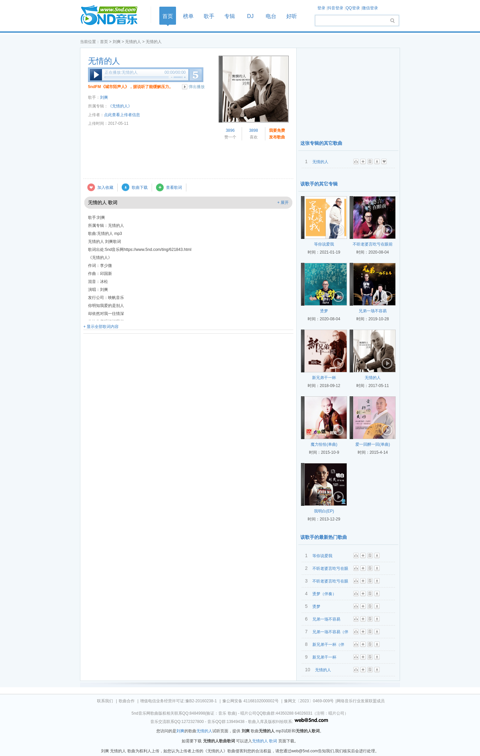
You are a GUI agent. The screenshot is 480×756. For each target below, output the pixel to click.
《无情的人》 (120, 106)
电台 (271, 16)
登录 (321, 8)
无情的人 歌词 (264, 741)
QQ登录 (353, 8)
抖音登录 (335, 8)
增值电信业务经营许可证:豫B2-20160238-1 (178, 701)
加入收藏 (105, 187)
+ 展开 (283, 202)
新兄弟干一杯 (324, 377)
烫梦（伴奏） (324, 594)
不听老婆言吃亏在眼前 (373, 244)
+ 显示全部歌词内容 (101, 326)
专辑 (229, 16)
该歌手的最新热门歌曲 (323, 537)
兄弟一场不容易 (373, 311)
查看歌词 (174, 187)
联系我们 (105, 701)
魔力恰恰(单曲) (324, 444)
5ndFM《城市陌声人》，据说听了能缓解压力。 (130, 86)
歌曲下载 (140, 187)
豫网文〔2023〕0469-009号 (309, 701)
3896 (230, 130)
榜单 (188, 16)
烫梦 (324, 311)
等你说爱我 (324, 244)
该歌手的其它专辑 (319, 183)
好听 (291, 16)
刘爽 (117, 41)
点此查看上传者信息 (122, 114)
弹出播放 (197, 86)
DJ (250, 16)
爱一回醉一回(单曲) (372, 444)
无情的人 (133, 41)
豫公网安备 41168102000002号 (250, 701)
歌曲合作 (127, 701)
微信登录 (370, 8)
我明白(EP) (324, 511)
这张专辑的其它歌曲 (321, 143)
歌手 (209, 16)
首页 (113, 15)
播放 (96, 74)
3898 (253, 130)
